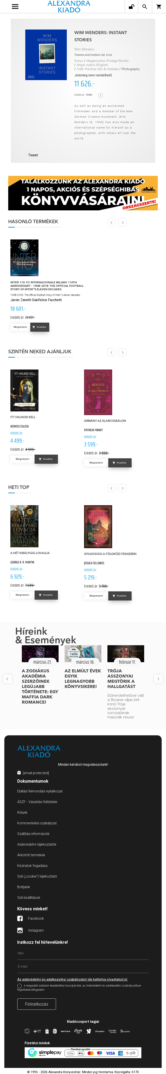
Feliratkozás (36, 1004)
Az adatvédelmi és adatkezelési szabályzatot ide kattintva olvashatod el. (72, 979)
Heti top (18, 487)
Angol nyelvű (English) (92, 65)
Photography (131, 69)
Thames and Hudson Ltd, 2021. (93, 54)
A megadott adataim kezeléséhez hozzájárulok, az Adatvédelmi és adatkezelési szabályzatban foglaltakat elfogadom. (79, 987)
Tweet (33, 155)
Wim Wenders (84, 49)
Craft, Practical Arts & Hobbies (97, 69)
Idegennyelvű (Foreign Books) (107, 61)
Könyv (78, 61)
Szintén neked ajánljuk (39, 352)
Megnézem (20, 327)
